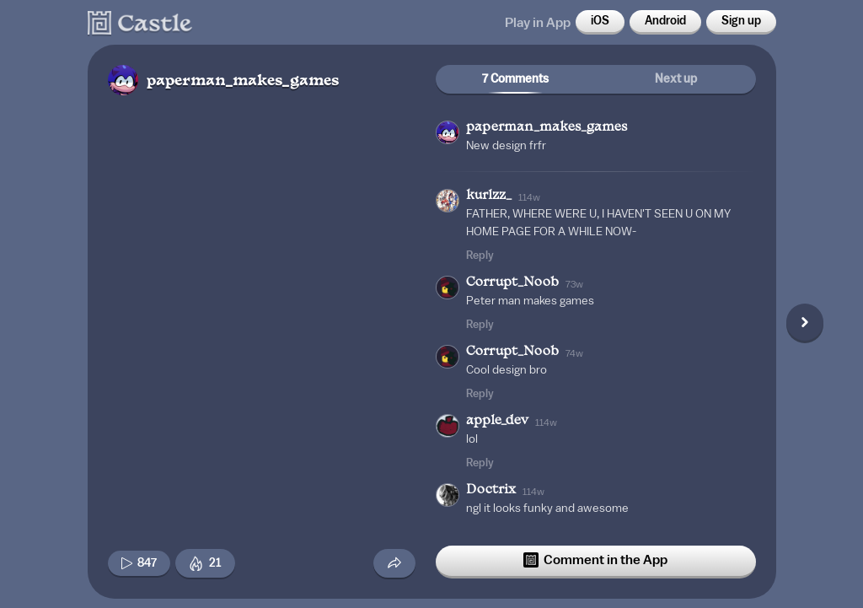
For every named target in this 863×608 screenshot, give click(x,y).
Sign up (741, 21)
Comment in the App (595, 560)
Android (665, 21)
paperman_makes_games (243, 81)
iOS (600, 21)
